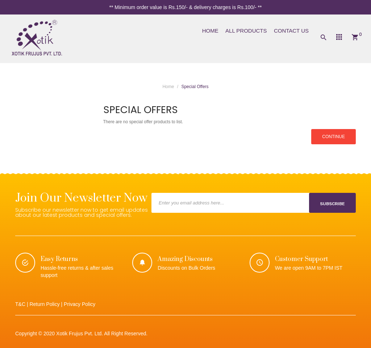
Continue (333, 136)
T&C (20, 304)
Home (168, 86)
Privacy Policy (79, 304)
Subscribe (332, 203)
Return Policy (44, 304)
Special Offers (194, 86)
